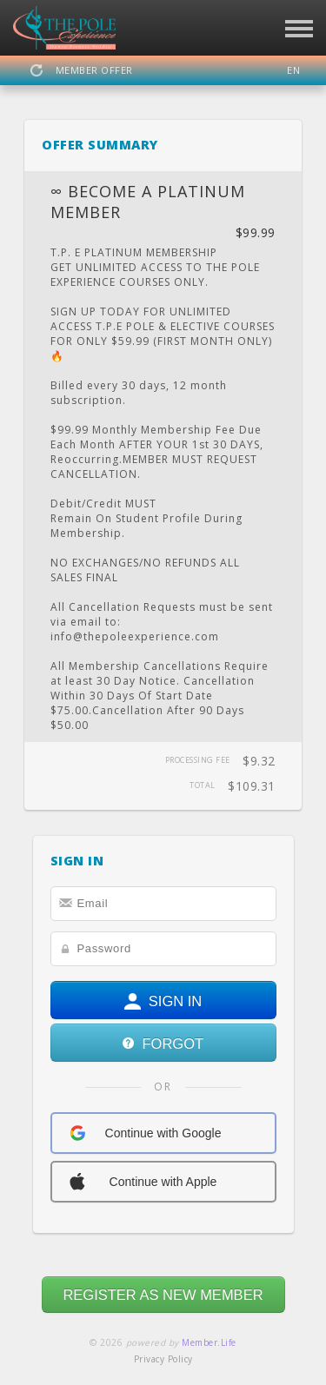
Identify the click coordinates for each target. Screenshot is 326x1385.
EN (293, 69)
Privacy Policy (163, 1359)
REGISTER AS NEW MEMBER (163, 1294)
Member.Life (209, 1342)
